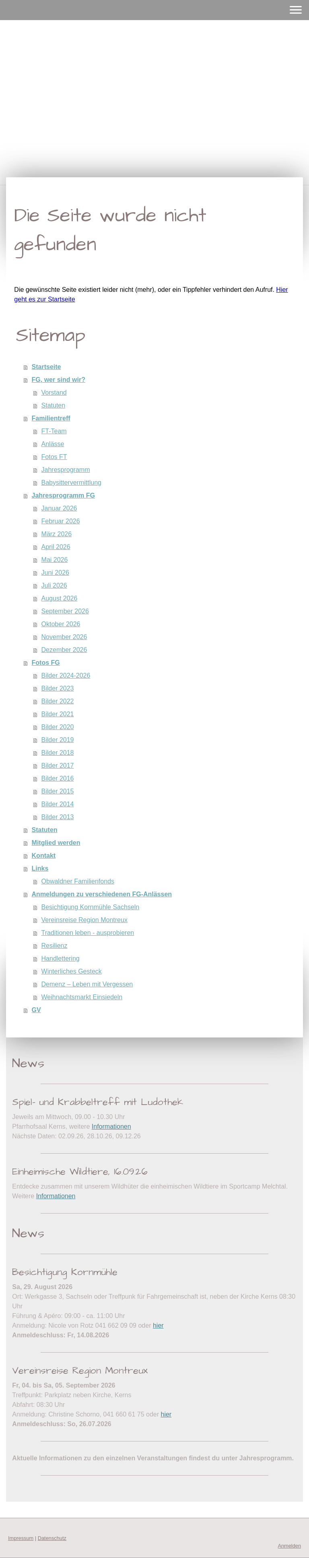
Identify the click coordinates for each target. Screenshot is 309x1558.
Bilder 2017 (57, 765)
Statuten (53, 405)
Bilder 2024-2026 (66, 675)
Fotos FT (54, 456)
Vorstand (54, 392)
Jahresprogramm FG (63, 495)
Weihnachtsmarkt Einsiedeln (82, 997)
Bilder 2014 (57, 804)
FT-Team (54, 431)
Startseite (46, 366)
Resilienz (54, 945)
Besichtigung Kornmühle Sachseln (90, 907)
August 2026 (59, 598)
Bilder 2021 (57, 714)
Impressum (20, 1538)
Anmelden (289, 1546)
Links (40, 868)
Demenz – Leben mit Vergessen (87, 984)
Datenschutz (52, 1538)
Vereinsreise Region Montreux (84, 919)
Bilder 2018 (57, 752)
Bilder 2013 (57, 817)
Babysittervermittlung (71, 482)
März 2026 (56, 534)
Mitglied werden (56, 842)
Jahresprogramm (65, 469)
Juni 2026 (55, 572)
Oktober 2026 (60, 624)
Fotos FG (46, 662)
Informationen (111, 1126)
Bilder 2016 (57, 778)
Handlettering (60, 958)
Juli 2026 (54, 585)
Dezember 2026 (64, 649)
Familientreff (51, 418)
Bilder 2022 (57, 701)
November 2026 (64, 636)
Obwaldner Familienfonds (77, 881)
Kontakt (44, 855)
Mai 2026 (54, 559)
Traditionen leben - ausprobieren (87, 932)
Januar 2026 (59, 508)
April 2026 (55, 546)
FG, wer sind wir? (58, 379)
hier (158, 1325)
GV (36, 1010)
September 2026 (65, 611)
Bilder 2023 (57, 688)
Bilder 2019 (57, 739)
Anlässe (52, 444)
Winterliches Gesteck (71, 971)
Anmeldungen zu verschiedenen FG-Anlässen (102, 894)
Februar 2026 (60, 521)
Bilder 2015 (57, 791)
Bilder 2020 (57, 727)
